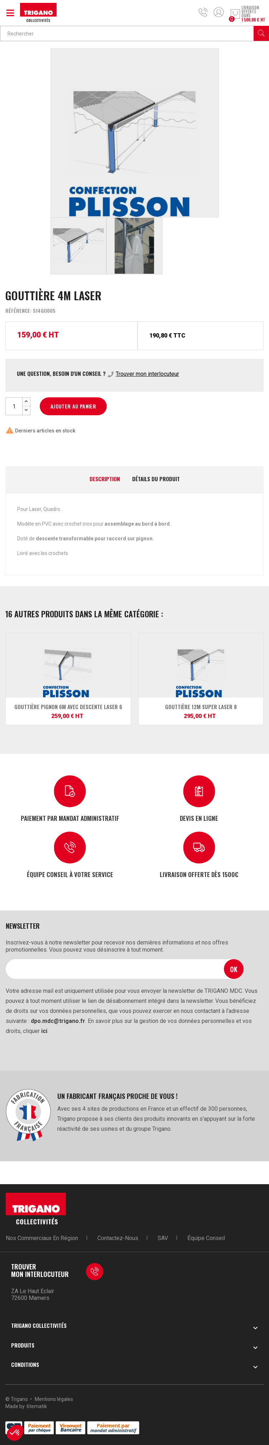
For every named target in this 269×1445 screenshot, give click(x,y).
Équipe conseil (206, 1238)
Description (105, 479)
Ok (233, 969)
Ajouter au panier (73, 406)
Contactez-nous (117, 1238)
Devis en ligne (199, 818)
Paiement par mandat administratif (70, 818)
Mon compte (218, 12)
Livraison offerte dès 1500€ (199, 874)
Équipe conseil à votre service (70, 874)
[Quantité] (14, 406)
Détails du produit (156, 479)
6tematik (37, 1406)
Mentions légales (54, 1399)
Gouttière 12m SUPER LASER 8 (201, 706)
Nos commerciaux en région (42, 1238)
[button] (15, 1432)
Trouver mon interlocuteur (147, 373)
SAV (163, 1238)
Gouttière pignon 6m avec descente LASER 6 (68, 706)
